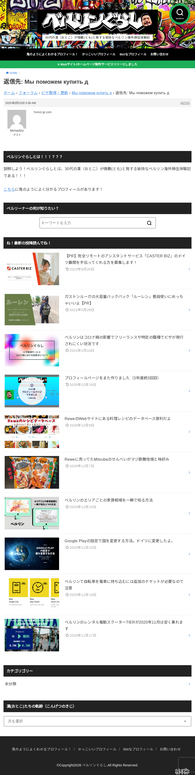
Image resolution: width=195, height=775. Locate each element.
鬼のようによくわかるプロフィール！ (52, 54)
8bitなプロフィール (133, 54)
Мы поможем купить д (92, 93)
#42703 (185, 103)
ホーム (9, 93)
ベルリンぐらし (94, 765)
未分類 (10, 684)
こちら (9, 189)
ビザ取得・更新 (54, 93)
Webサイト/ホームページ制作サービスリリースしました (98, 64)
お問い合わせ (159, 54)
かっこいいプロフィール (98, 54)
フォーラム (28, 93)
